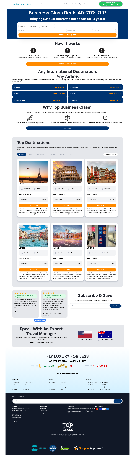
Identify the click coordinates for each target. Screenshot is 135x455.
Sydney (53, 382)
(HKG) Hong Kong (92, 387)
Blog (80, 4)
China (26, 385)
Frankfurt (53, 385)
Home (42, 4)
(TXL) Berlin (90, 385)
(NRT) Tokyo (91, 389)
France (26, 387)
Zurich (52, 387)
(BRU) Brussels (106, 389)
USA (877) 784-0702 (111, 5)
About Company (44, 414)
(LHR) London (105, 387)
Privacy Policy (43, 410)
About (74, 4)
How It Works (43, 408)
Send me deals (115, 306)
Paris (62, 389)
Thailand (27, 389)
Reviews (66, 4)
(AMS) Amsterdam (92, 382)
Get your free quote (67, 35)
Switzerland (17, 387)
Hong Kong (63, 387)
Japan (15, 389)
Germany (16, 385)
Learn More (67, 128)
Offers (59, 4)
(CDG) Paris (105, 382)
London (53, 389)
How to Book (51, 4)
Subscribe (118, 401)
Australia (16, 382)
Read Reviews (40, 320)
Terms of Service (44, 412)
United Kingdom (29, 382)
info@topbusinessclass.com (19, 421)
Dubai (62, 385)
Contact (86, 4)
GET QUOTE (34, 205)
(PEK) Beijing (105, 385)
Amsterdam (63, 382)
